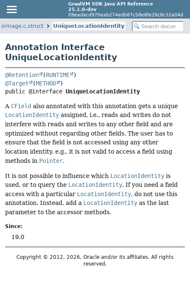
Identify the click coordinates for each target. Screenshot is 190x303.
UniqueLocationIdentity (88, 26)
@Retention (22, 75)
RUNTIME (58, 75)
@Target (17, 83)
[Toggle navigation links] (11, 9)
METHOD (46, 83)
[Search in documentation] (158, 26)
